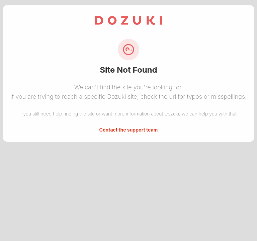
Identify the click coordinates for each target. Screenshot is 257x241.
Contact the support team (128, 130)
